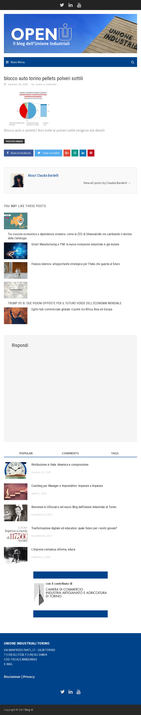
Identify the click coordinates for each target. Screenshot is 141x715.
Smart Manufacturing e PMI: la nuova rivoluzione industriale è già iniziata (75, 244)
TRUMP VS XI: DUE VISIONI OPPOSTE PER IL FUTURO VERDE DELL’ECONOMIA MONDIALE (64, 303)
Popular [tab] (26, 453)
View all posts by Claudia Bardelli (107, 183)
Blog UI (29, 709)
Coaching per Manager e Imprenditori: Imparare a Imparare (67, 486)
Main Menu (18, 62)
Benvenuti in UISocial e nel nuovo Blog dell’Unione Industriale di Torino (73, 507)
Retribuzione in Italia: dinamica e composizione (60, 464)
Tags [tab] (115, 453)
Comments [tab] (70, 453)
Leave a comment (46, 84)
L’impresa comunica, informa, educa (53, 549)
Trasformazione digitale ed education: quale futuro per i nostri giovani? (74, 528)
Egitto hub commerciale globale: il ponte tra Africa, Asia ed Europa (71, 309)
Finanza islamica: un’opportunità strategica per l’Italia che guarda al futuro (75, 264)
